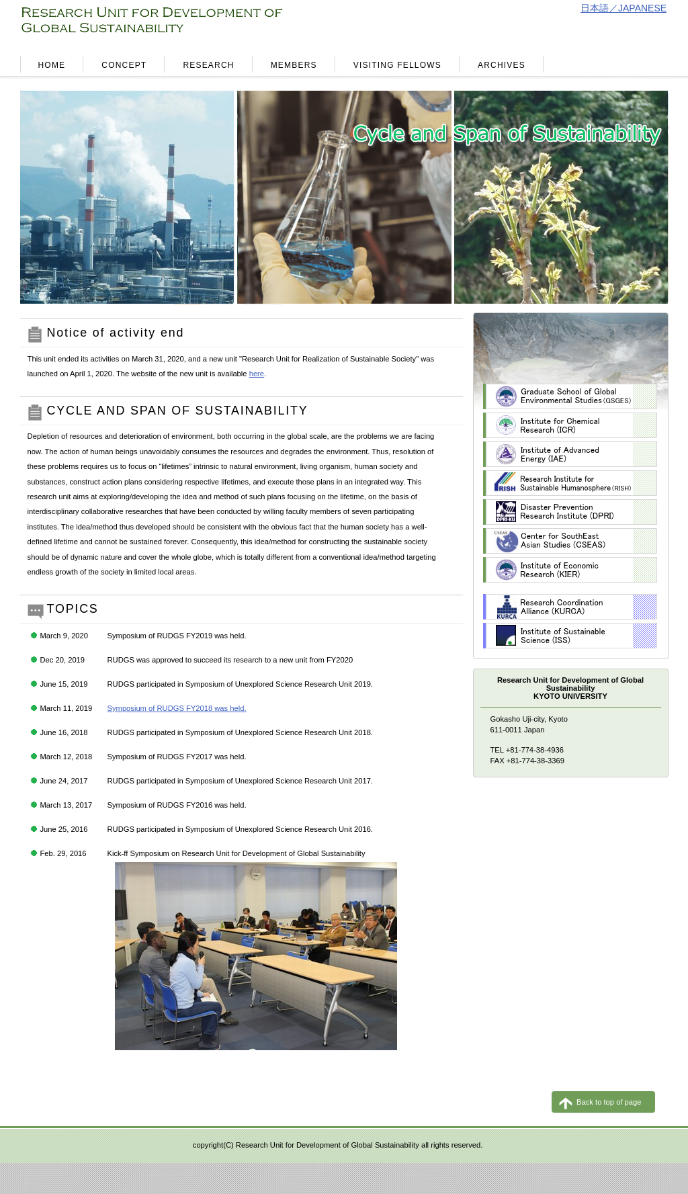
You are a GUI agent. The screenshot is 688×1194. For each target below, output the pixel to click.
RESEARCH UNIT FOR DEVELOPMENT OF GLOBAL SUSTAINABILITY (179, 23)
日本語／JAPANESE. (624, 8)
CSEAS (570, 541)
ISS (570, 635)
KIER (570, 570)
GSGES (570, 396)
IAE (570, 454)
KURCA (570, 607)
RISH (570, 483)
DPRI (570, 512)
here (256, 374)
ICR (570, 425)
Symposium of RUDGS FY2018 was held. (177, 708)
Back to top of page (608, 1102)
